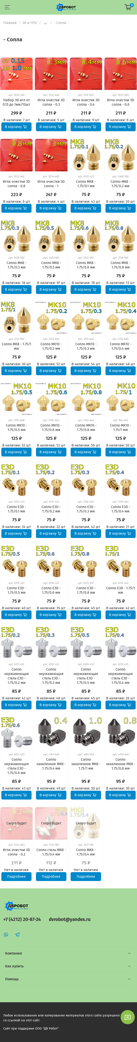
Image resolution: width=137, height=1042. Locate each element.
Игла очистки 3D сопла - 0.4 (85, 102)
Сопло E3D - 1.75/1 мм (120, 590)
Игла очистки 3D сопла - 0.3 (51, 102)
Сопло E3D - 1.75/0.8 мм (85, 590)
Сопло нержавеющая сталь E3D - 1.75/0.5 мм (85, 676)
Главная (10, 23)
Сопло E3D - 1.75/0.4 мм (120, 509)
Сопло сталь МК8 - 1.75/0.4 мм (51, 852)
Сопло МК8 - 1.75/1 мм (16, 346)
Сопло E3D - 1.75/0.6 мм (51, 590)
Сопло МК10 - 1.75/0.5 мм (16, 427)
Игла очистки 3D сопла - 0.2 (16, 852)
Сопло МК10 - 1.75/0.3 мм (86, 346)
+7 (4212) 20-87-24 (22, 919)
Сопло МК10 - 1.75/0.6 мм (51, 427)
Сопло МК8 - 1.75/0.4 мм (86, 852)
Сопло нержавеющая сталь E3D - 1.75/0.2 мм (16, 676)
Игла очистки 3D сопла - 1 (51, 183)
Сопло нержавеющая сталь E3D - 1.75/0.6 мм (16, 766)
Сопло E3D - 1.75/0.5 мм (16, 590)
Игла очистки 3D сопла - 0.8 (16, 183)
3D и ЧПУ (29, 23)
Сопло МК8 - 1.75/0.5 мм (51, 265)
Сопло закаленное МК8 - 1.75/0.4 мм (51, 763)
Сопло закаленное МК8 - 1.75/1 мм (86, 763)
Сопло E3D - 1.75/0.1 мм (16, 509)
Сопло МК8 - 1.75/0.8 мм (120, 265)
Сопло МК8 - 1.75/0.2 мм (120, 183)
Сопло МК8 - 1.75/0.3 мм (16, 265)
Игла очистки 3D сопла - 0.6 (120, 102)
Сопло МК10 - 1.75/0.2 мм (51, 346)
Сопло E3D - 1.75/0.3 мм (85, 509)
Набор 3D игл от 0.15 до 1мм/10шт (16, 102)
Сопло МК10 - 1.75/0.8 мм (86, 427)
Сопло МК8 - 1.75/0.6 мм (86, 265)
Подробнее (16, 876)
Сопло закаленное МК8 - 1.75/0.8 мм (120, 763)
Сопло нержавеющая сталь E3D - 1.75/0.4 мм (120, 676)
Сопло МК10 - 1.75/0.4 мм (120, 346)
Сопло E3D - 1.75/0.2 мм (51, 509)
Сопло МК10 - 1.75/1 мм (120, 427)
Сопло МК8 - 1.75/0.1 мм (86, 183)
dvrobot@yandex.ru (70, 919)
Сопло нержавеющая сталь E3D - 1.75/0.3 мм (51, 676)
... (45, 23)
